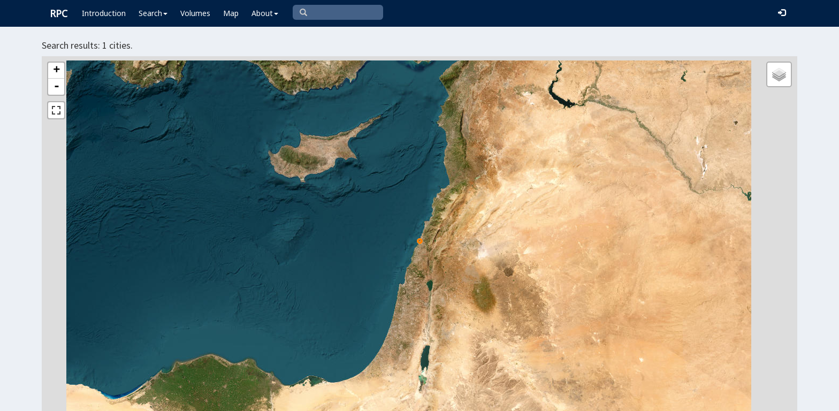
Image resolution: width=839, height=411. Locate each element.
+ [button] (56, 71)
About (264, 13)
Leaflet (412, 398)
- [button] (56, 87)
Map (231, 13)
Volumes (195, 13)
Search (153, 13)
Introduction (104, 13)
